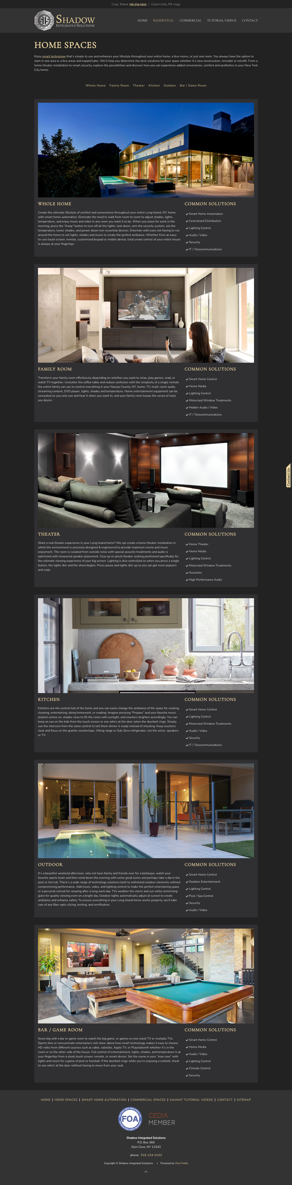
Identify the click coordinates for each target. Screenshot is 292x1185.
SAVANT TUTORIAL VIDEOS (191, 1100)
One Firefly (181, 1163)
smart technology (54, 56)
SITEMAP (244, 1100)
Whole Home (96, 85)
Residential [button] (163, 20)
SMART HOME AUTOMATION (104, 1100)
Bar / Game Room (193, 85)
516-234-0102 (137, 4)
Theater (139, 85)
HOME (45, 1100)
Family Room (119, 85)
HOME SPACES (66, 1100)
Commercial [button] (190, 20)
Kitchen (154, 85)
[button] (146, 1172)
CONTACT (225, 1100)
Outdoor (170, 85)
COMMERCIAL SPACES (148, 1100)
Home (142, 20)
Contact (250, 20)
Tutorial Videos (221, 20)
